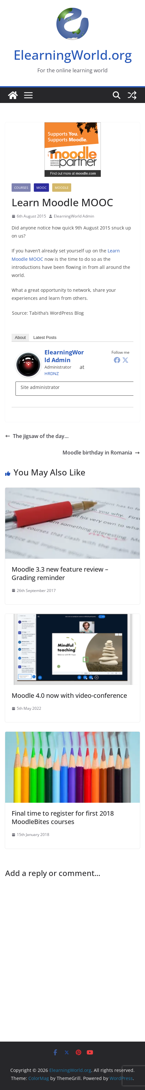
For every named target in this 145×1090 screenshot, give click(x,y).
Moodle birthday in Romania (101, 452)
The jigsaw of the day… (37, 436)
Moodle (62, 187)
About (20, 337)
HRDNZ (51, 373)
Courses (21, 187)
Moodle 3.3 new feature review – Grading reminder (60, 573)
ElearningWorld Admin (74, 216)
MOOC (41, 187)
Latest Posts (45, 337)
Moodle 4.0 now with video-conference (69, 695)
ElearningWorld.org (73, 55)
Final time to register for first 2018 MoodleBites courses (63, 817)
